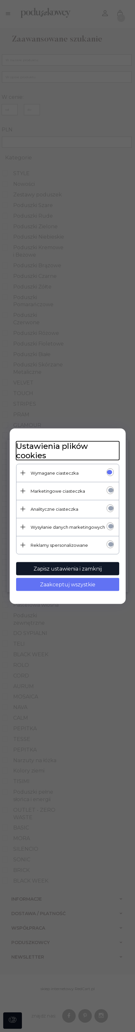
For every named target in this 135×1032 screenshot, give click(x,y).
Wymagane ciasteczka (55, 472)
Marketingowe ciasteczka (58, 490)
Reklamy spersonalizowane (59, 544)
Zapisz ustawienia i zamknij (68, 568)
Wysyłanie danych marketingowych (68, 526)
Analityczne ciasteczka (54, 508)
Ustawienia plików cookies (52, 450)
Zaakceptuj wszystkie (67, 584)
